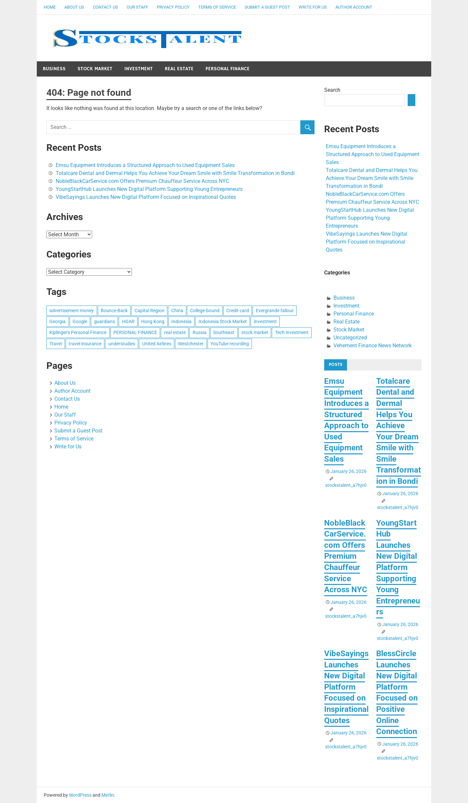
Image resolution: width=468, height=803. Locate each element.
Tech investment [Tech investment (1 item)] (292, 332)
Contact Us (105, 7)
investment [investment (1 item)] (265, 321)
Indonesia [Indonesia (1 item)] (181, 321)
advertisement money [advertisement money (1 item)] (71, 310)
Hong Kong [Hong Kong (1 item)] (152, 321)
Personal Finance (227, 69)
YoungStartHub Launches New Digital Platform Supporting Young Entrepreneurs (149, 189)
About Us (74, 7)
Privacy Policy (173, 7)
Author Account (353, 7)
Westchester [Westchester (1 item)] (191, 343)
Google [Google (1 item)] (80, 321)
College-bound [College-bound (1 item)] (204, 310)
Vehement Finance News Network (372, 345)
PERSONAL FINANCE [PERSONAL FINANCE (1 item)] (135, 332)
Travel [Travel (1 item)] (55, 343)
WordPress (80, 795)
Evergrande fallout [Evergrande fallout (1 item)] (275, 310)
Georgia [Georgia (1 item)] (57, 321)
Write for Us (313, 7)
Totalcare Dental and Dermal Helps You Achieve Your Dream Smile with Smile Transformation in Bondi (175, 173)
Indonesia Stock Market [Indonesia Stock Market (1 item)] (223, 321)
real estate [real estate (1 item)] (175, 332)
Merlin (107, 795)
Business (54, 69)
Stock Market (95, 69)
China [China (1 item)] (177, 310)
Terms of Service (217, 7)
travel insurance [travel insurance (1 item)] (85, 343)
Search (332, 90)
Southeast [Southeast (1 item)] (223, 332)
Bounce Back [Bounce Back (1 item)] (114, 310)
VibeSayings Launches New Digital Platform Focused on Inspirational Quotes (146, 197)
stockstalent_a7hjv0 (346, 485)
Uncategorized (350, 337)
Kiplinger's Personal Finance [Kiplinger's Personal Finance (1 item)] (77, 332)
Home (50, 7)
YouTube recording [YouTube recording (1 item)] (229, 343)
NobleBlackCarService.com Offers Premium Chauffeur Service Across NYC (142, 181)
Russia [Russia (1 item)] (199, 332)
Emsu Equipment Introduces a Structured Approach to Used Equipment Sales (145, 165)
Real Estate (179, 69)
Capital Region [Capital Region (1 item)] (149, 310)
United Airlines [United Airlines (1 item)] (156, 343)
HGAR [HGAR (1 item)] (128, 321)
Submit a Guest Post (267, 7)
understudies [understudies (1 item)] (121, 343)
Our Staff (137, 7)
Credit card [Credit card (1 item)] (237, 310)
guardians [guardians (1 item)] (104, 321)
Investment (138, 69)
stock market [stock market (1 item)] (254, 332)
